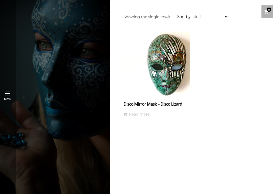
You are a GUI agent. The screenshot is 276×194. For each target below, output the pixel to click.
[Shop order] (202, 16)
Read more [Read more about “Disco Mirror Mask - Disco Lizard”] (139, 114)
